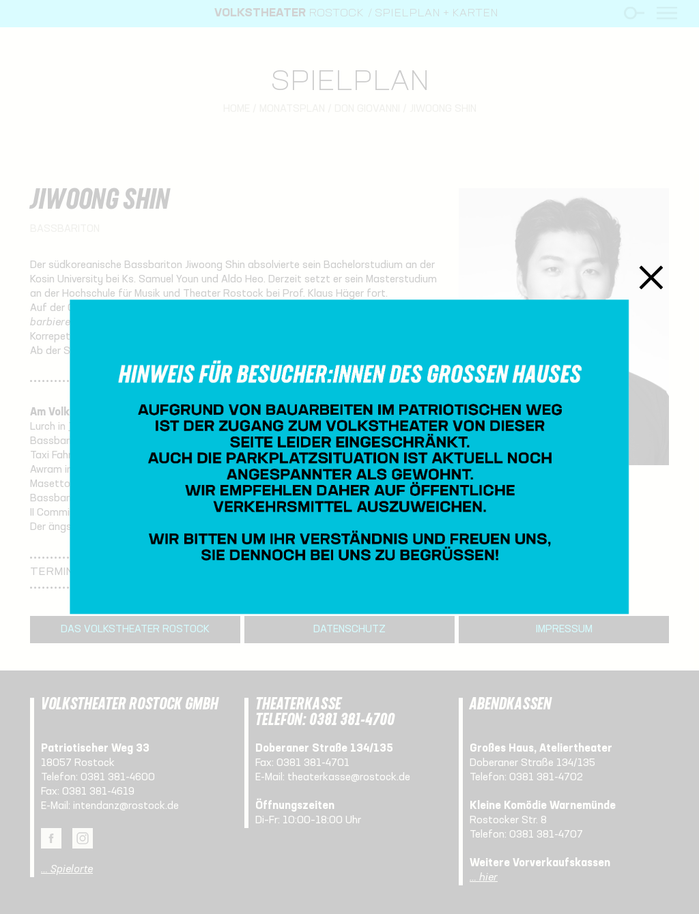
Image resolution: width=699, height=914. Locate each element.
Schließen (652, 277)
